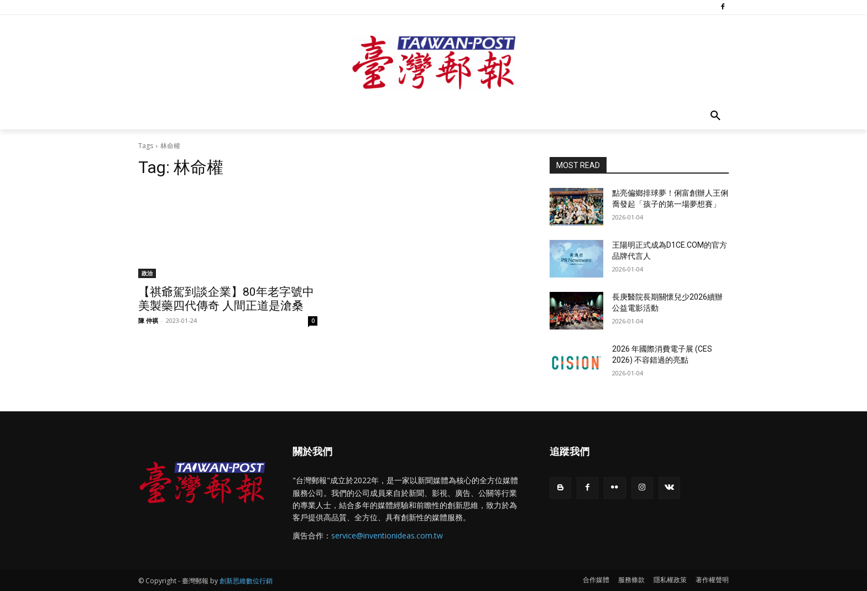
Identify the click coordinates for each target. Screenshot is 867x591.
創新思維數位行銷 (246, 580)
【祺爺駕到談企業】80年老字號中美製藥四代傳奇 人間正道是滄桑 (226, 298)
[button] (715, 116)
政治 (147, 273)
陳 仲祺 (148, 320)
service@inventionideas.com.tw (387, 535)
